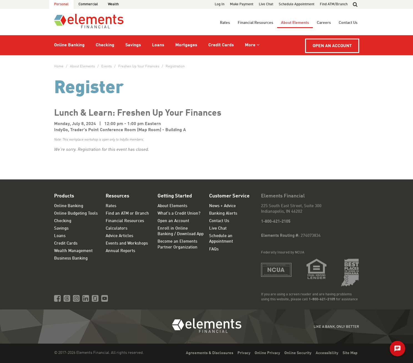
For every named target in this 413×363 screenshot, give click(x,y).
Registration (175, 66)
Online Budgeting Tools (76, 214)
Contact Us (348, 23)
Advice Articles (119, 236)
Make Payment (241, 4)
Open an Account (332, 46)
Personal (61, 4)
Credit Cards (221, 45)
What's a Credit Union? (179, 214)
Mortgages (186, 45)
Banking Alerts (223, 214)
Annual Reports (120, 251)
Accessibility (327, 353)
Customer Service (229, 196)
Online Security (297, 353)
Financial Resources (255, 23)
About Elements (295, 23)
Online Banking (69, 45)
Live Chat (266, 4)
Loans (158, 45)
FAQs (214, 249)
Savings (133, 45)
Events (106, 66)
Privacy (243, 353)
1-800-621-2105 (275, 222)
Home (59, 66)
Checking (105, 45)
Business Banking (71, 259)
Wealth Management (73, 251)
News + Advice (222, 206)
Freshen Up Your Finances (138, 66)
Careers (324, 23)
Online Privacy (267, 353)
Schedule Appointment (296, 4)
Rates (225, 23)
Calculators (116, 229)
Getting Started (175, 196)
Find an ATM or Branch (127, 214)
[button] (355, 4)
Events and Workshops (127, 244)
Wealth (113, 4)
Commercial (88, 4)
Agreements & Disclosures (209, 353)
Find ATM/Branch (334, 4)
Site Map (350, 353)
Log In (219, 4)
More (250, 45)
